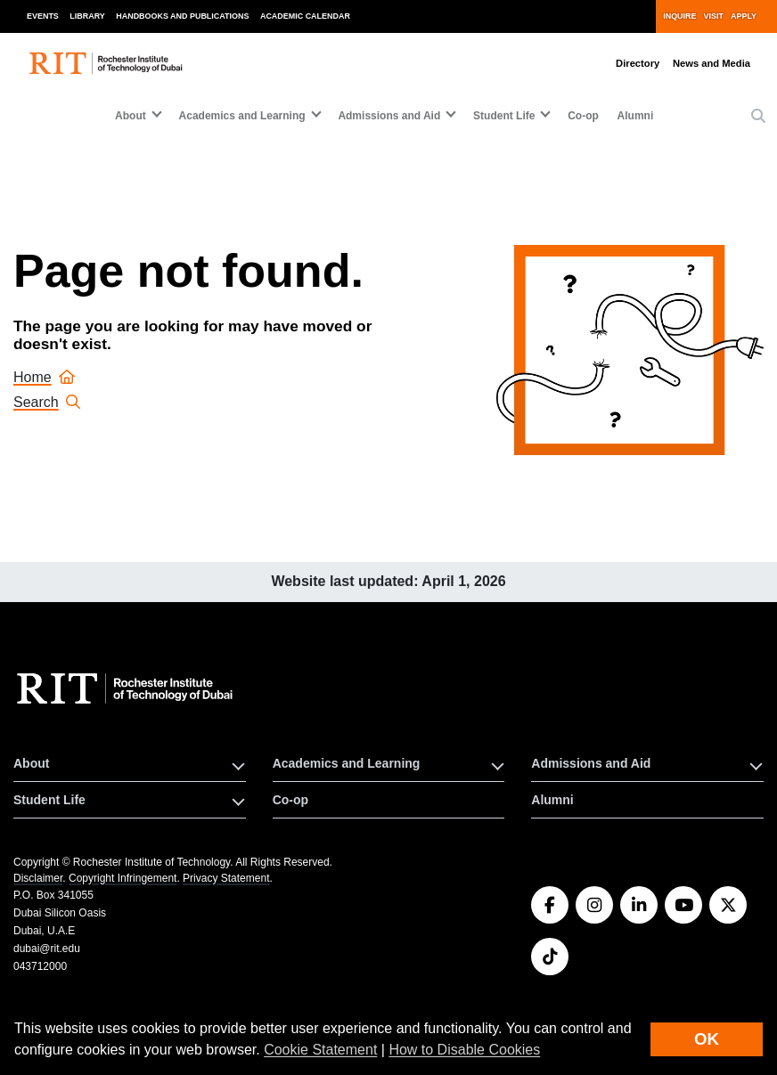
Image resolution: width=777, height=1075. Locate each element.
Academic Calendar (305, 16)
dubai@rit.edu (46, 948)
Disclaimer (37, 878)
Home (44, 377)
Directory (637, 63)
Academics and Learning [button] (242, 116)
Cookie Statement (320, 1049)
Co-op (583, 116)
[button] (758, 116)
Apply (744, 16)
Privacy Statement (226, 878)
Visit (714, 16)
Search (46, 402)
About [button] (130, 116)
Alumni (636, 116)
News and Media (711, 63)
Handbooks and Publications (182, 16)
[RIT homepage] (107, 62)
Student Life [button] (504, 116)
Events (43, 16)
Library (87, 16)
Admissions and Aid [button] (389, 116)
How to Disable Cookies (464, 1049)
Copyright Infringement (122, 878)
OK (706, 1039)
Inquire (679, 16)
